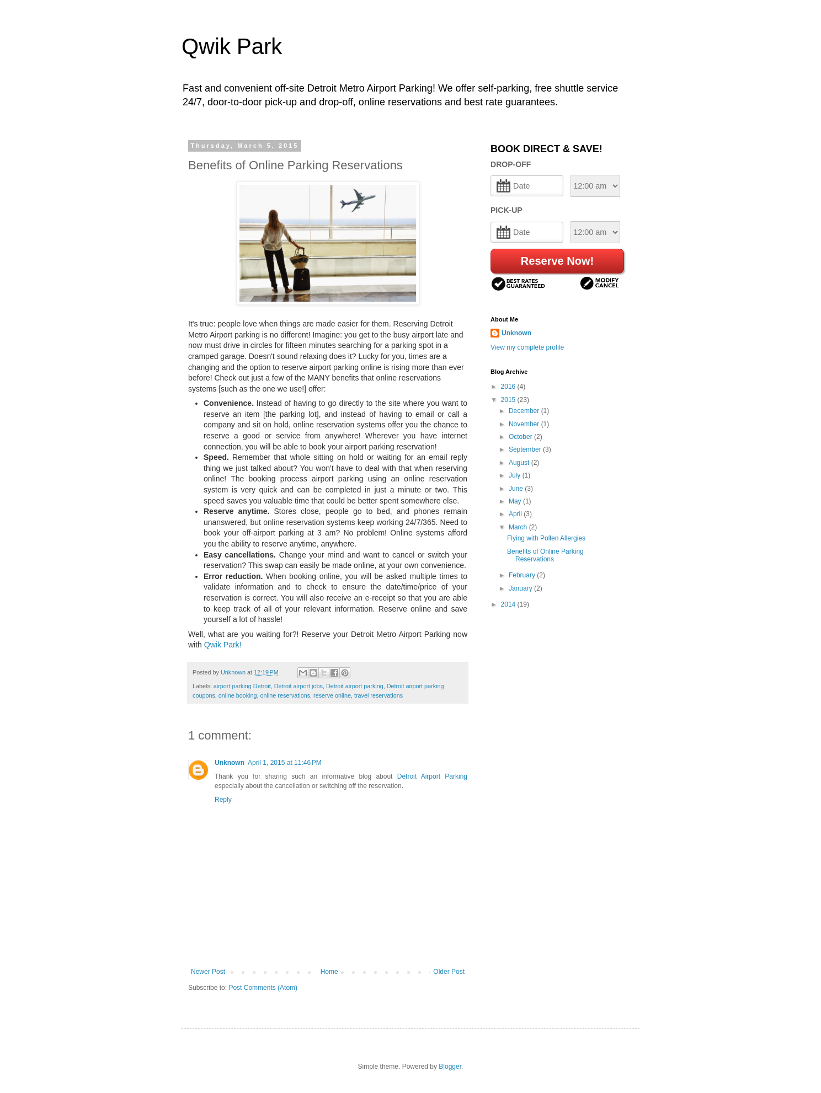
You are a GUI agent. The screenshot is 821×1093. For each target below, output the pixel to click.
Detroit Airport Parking (432, 776)
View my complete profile (527, 347)
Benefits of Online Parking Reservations (545, 555)
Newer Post (208, 972)
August (520, 463)
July (516, 475)
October (521, 437)
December (525, 411)
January (521, 588)
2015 (509, 400)
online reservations (285, 695)
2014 (509, 604)
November (525, 424)
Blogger (450, 1066)
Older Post (449, 972)
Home (329, 972)
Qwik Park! (224, 644)
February (523, 575)
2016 (509, 386)
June (517, 488)
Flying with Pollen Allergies (546, 538)
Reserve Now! (557, 261)
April (516, 514)
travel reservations (378, 695)
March (519, 527)
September (526, 449)
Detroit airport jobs (298, 686)
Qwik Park (232, 46)
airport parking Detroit (242, 686)
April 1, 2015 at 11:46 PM (285, 763)
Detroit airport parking (354, 686)
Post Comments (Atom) (262, 988)
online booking (237, 695)
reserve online (332, 695)
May (516, 501)
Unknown (229, 763)
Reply (223, 799)
